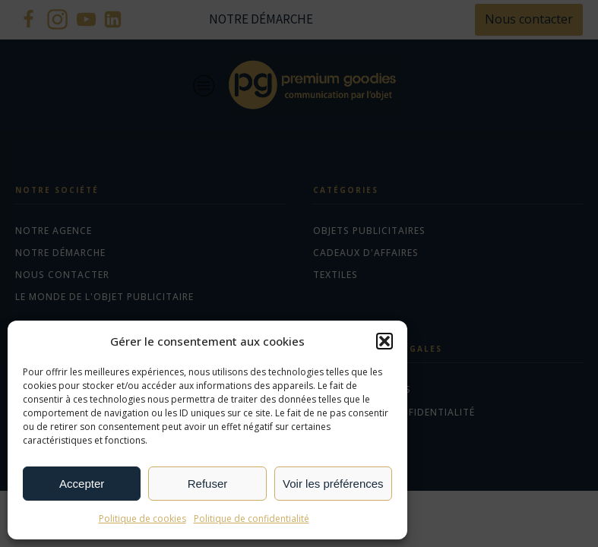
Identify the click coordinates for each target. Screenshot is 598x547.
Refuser (208, 483)
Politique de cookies (142, 518)
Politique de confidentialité (251, 518)
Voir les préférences (333, 483)
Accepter (81, 483)
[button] (384, 341)
